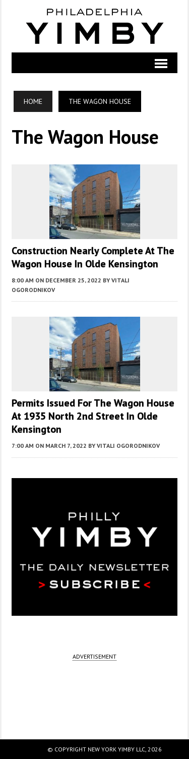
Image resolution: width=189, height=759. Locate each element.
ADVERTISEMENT (94, 656)
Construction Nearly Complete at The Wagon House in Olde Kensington (93, 257)
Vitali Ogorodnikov (128, 445)
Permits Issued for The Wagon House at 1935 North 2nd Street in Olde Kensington (93, 416)
